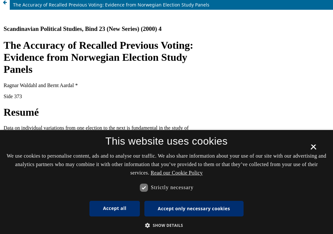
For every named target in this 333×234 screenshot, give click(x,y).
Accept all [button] (115, 208)
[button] (166, 225)
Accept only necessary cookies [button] (194, 208)
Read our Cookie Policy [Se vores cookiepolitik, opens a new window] (177, 173)
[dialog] (166, 182)
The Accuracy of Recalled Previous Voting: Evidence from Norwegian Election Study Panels (111, 5)
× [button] (313, 149)
